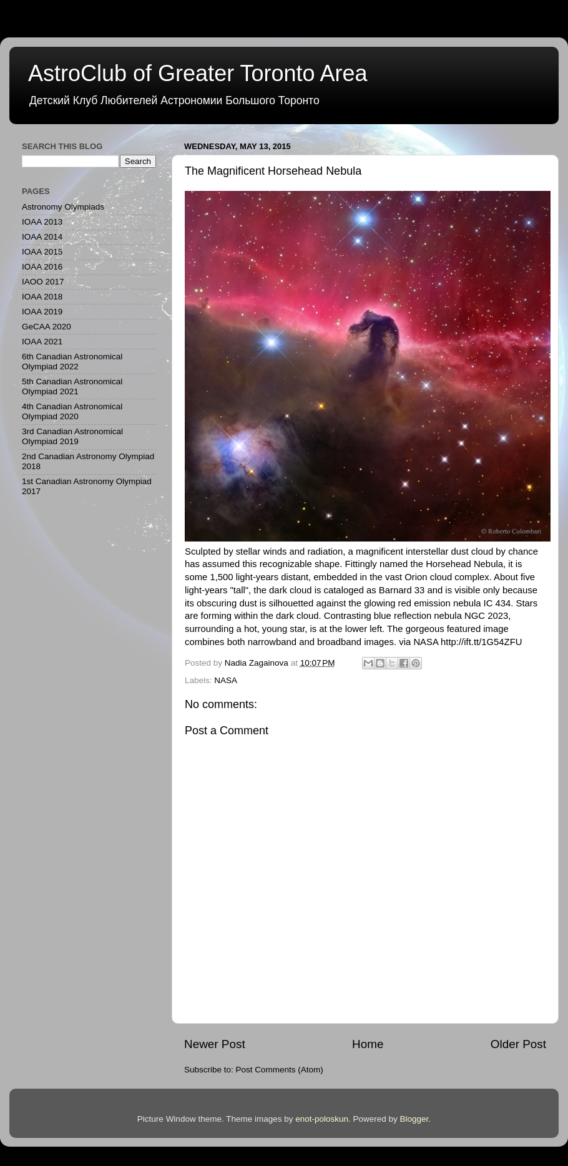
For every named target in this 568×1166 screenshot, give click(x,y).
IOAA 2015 (42, 251)
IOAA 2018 (42, 296)
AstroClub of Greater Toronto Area (198, 73)
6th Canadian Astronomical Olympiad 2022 (72, 361)
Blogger (414, 1119)
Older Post (518, 1044)
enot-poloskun (321, 1119)
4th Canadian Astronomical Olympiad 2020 (72, 411)
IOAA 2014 (42, 236)
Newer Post (214, 1044)
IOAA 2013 (42, 221)
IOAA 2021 (42, 341)
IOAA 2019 (42, 311)
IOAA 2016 (42, 266)
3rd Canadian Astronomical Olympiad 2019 (72, 436)
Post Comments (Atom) (279, 1069)
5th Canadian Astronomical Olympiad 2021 (72, 386)
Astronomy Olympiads (63, 206)
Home (367, 1044)
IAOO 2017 (43, 281)
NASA (225, 680)
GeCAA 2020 (46, 326)
